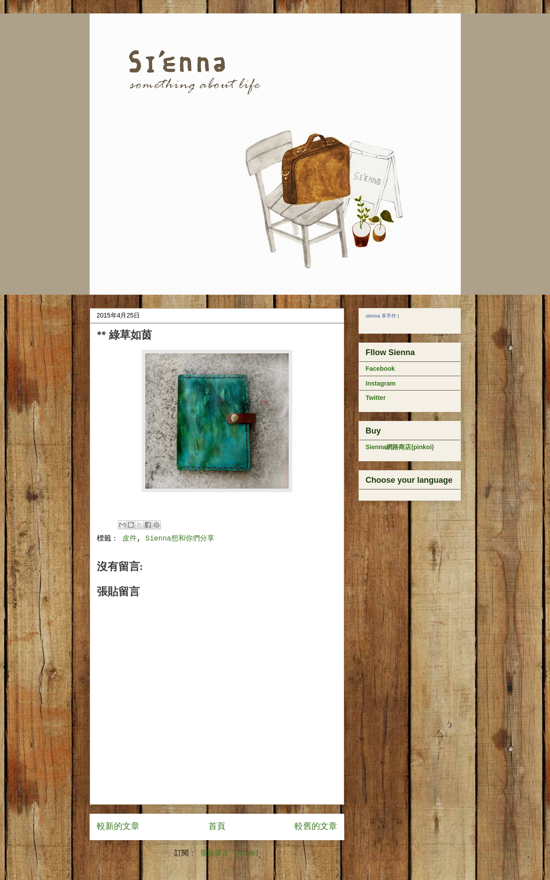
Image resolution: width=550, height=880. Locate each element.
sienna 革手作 (381, 315)
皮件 (129, 539)
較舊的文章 (315, 827)
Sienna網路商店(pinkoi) (400, 447)
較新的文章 (118, 827)
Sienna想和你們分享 (179, 539)
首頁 (216, 827)
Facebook (380, 368)
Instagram (381, 383)
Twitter (376, 397)
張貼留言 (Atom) (229, 854)
